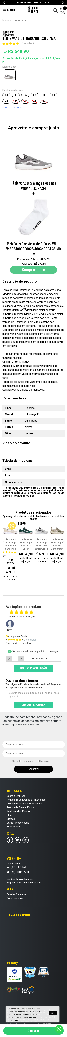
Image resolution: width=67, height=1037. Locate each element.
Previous (4, 2)
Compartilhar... (39, 658)
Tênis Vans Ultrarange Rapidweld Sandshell (10, 544)
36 (25, 95)
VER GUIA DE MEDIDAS (12, 108)
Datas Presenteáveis (18, 823)
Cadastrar (33, 769)
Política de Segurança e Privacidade (26, 800)
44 (44, 101)
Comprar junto (33, 269)
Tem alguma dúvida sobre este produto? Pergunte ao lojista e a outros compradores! (33, 686)
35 (16, 95)
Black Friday (13, 826)
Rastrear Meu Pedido (18, 811)
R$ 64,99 (24, 58)
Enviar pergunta (33, 705)
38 (44, 95)
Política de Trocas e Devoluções (24, 803)
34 (6, 95)
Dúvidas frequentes (17, 894)
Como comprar (15, 898)
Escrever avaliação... (34, 668)
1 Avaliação (29, 43)
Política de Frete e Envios (20, 807)
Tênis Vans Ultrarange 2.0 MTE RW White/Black (41, 544)
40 (6, 101)
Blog (9, 815)
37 (34, 95)
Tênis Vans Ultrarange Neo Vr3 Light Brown (57, 544)
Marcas (11, 819)
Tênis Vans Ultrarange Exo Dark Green (26, 544)
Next (63, 2)
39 (53, 95)
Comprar (33, 1030)
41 (16, 101)
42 (25, 101)
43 (34, 101)
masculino (28, 761)
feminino (45, 761)
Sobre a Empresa (16, 796)
